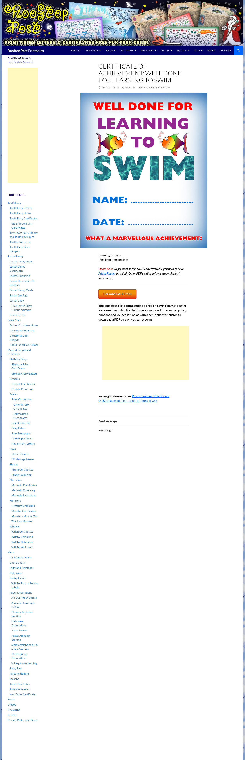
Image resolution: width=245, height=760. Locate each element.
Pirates (14, 464)
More (197, 50)
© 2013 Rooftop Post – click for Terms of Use (127, 400)
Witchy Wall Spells (22, 547)
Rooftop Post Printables (26, 50)
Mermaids (16, 479)
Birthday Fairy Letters (24, 373)
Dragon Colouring (22, 389)
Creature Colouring (23, 505)
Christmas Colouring (22, 330)
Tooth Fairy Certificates (24, 218)
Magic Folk (147, 50)
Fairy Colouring (20, 423)
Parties (165, 50)
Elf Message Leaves (22, 459)
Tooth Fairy (91, 50)
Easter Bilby (17, 300)
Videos (12, 704)
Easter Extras (17, 314)
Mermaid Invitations (23, 495)
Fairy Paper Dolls (21, 438)
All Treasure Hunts (21, 557)
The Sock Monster (22, 521)
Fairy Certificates (21, 399)
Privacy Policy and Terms (23, 720)
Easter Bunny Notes (21, 261)
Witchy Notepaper (22, 542)
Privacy (12, 715)
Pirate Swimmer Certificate (150, 396)
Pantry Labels (18, 578)
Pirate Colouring (21, 474)
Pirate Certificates (22, 469)
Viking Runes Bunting (24, 663)
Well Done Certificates (155, 87)
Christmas (225, 50)
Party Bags (16, 668)
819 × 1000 (130, 87)
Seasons (181, 50)
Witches (14, 526)
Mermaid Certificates (24, 485)
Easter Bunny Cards (21, 290)
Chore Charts (18, 562)
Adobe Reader (107, 273)
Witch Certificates (22, 531)
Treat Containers (19, 689)
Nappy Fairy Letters (23, 443)
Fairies (14, 394)
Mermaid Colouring (23, 490)
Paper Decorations (21, 592)
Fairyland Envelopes (21, 567)
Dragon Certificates (23, 383)
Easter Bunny (15, 256)
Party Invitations (19, 673)
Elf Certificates (20, 454)
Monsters (15, 500)
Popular (75, 50)
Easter (109, 50)
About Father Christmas (24, 344)
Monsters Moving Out (24, 516)
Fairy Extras (18, 428)
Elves (13, 448)
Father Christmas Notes (24, 325)
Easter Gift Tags (19, 295)
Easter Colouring (20, 275)
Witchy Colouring (22, 536)
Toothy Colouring (20, 241)
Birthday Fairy (18, 359)
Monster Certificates (23, 510)
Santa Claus (14, 320)
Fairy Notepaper (21, 433)
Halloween (127, 50)
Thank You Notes (20, 683)
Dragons (15, 378)
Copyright (14, 709)
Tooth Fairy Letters (21, 208)
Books (211, 50)
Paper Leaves (19, 630)
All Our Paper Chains (24, 597)
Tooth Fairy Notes (20, 213)
